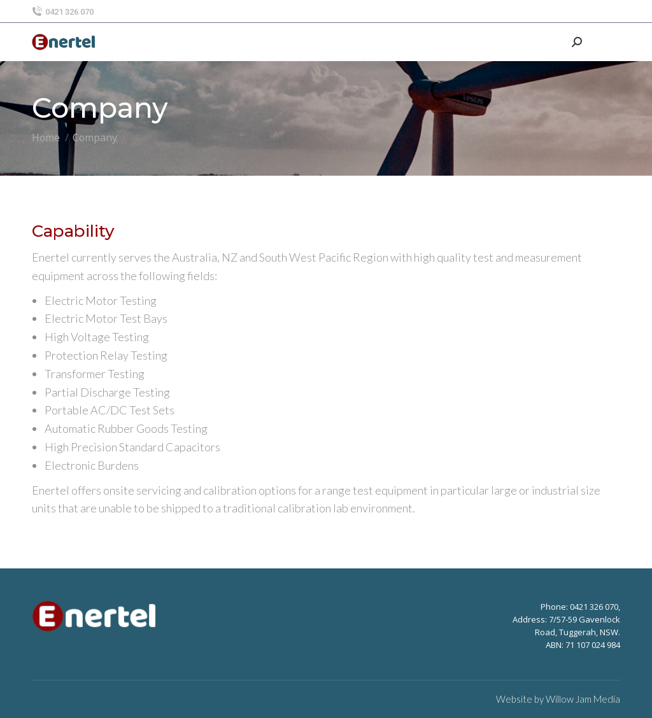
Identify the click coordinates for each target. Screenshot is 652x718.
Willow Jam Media (583, 699)
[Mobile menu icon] (607, 42)
